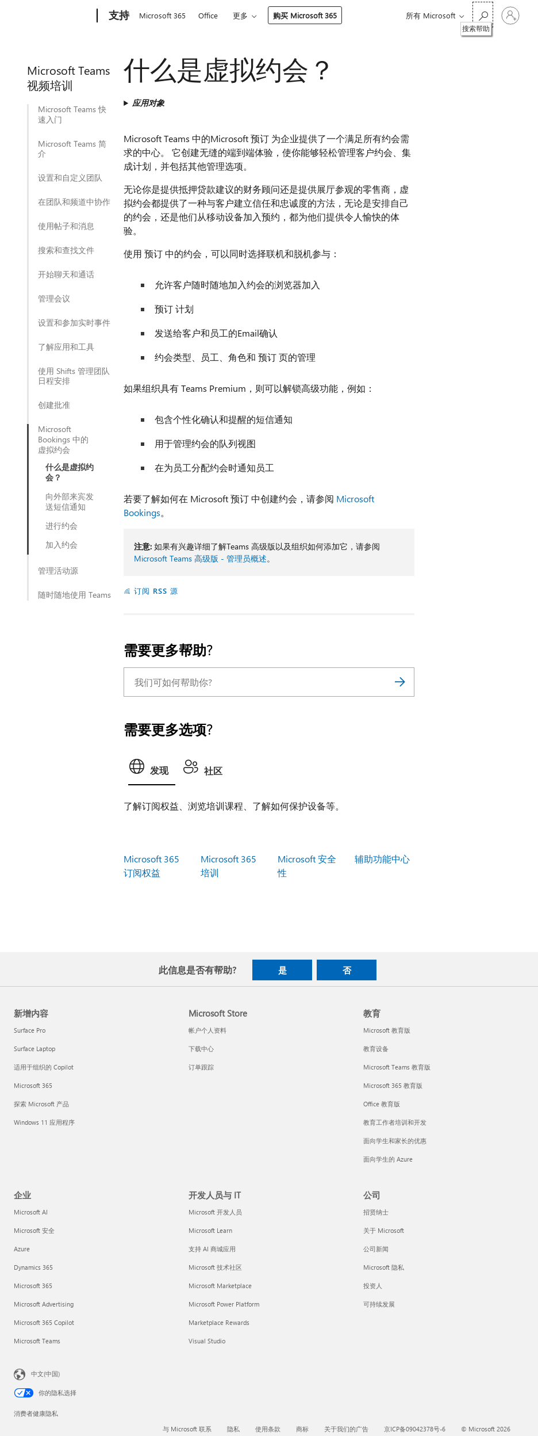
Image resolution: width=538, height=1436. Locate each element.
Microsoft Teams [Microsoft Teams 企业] (37, 1340)
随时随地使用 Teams (74, 595)
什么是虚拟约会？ (69, 472)
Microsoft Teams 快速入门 (72, 114)
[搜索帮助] (482, 15)
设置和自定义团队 (70, 178)
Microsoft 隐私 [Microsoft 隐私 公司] (383, 1267)
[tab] (151, 769)
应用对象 (148, 102)
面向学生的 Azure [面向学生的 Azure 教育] (388, 1159)
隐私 (233, 1428)
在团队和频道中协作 (74, 202)
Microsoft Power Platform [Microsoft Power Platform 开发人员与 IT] (224, 1304)
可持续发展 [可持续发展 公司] (379, 1304)
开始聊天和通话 (66, 274)
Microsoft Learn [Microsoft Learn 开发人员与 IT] (210, 1230)
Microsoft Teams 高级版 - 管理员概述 (200, 558)
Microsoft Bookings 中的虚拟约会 (63, 439)
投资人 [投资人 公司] (372, 1285)
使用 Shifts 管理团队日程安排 (74, 376)
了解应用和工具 (66, 347)
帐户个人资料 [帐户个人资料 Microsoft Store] (207, 1030)
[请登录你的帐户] (510, 15)
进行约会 (61, 526)
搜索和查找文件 (66, 250)
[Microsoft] (53, 16)
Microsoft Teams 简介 (72, 149)
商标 (302, 1428)
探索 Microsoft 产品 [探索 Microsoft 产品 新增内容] (41, 1103)
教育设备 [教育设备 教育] (376, 1048)
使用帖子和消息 (66, 226)
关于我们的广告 (346, 1428)
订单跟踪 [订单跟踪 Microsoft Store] (201, 1067)
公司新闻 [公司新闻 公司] (376, 1248)
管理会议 (54, 298)
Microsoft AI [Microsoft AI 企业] (31, 1212)
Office (208, 15)
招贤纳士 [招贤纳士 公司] (376, 1212)
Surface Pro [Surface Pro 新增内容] (29, 1030)
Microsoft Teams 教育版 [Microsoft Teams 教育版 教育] (397, 1067)
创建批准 (54, 405)
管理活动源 (58, 571)
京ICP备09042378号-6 (414, 1428)
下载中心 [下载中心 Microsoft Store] (201, 1048)
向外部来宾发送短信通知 (69, 501)
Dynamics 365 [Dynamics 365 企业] (33, 1267)
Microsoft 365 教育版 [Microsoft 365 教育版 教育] (392, 1085)
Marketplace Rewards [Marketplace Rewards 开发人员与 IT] (219, 1322)
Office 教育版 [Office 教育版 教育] (381, 1103)
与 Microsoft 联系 (187, 1428)
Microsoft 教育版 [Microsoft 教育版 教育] (386, 1030)
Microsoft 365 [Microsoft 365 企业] (33, 1285)
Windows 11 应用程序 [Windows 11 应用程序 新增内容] (44, 1122)
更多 (240, 15)
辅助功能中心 (382, 859)
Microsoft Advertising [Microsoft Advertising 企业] (44, 1304)
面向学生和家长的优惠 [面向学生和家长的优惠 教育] (394, 1140)
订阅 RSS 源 (156, 590)
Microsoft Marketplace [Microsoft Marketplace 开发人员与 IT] (220, 1285)
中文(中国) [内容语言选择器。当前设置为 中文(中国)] (45, 1373)
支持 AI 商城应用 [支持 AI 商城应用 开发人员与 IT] (212, 1248)
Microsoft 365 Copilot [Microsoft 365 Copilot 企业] (44, 1322)
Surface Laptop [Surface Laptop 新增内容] (34, 1048)
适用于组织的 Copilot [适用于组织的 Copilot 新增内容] (44, 1067)
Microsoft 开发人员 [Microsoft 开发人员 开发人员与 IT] (215, 1212)
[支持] (118, 16)
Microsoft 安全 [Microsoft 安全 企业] (34, 1230)
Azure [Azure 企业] (22, 1248)
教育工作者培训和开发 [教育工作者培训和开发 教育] (394, 1122)
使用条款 (267, 1428)
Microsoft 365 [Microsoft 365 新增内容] (33, 1085)
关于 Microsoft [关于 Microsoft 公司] (383, 1230)
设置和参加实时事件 (74, 323)
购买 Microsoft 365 (305, 15)
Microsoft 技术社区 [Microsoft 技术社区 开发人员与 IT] (215, 1267)
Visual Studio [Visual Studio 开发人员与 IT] (207, 1340)
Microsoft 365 (162, 15)
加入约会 (61, 545)
